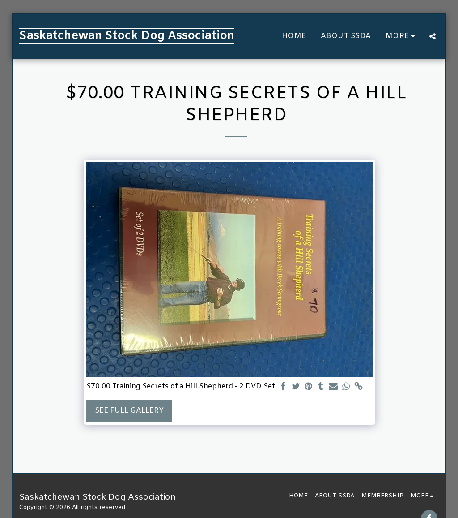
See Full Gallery (129, 410)
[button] (432, 36)
